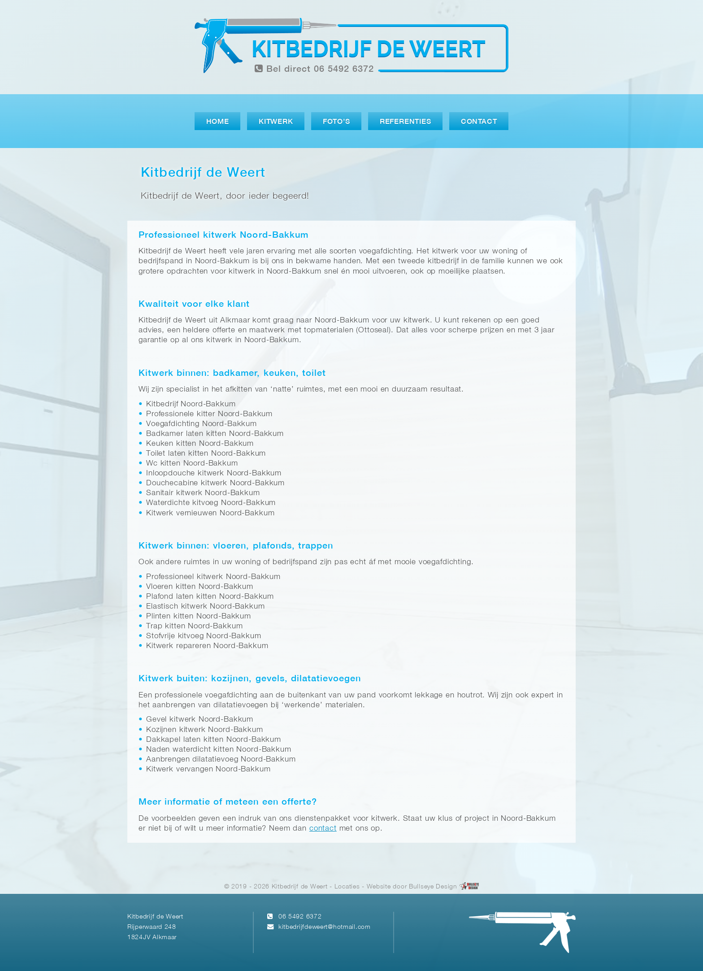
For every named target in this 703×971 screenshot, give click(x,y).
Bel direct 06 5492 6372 (314, 69)
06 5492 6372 (300, 917)
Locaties (347, 887)
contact (323, 828)
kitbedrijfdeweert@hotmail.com (324, 927)
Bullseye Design (433, 887)
